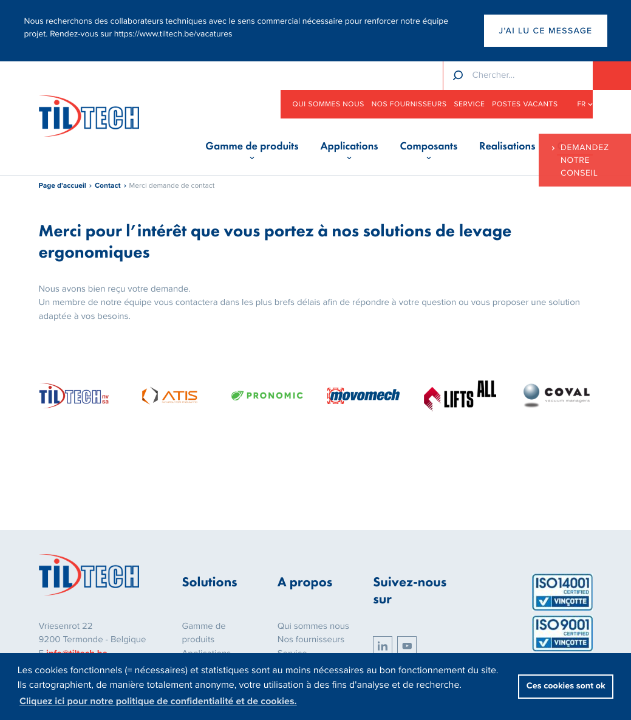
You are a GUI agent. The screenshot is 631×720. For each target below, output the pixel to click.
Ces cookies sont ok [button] (566, 686)
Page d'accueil (62, 186)
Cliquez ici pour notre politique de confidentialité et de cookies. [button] (158, 701)
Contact (108, 186)
